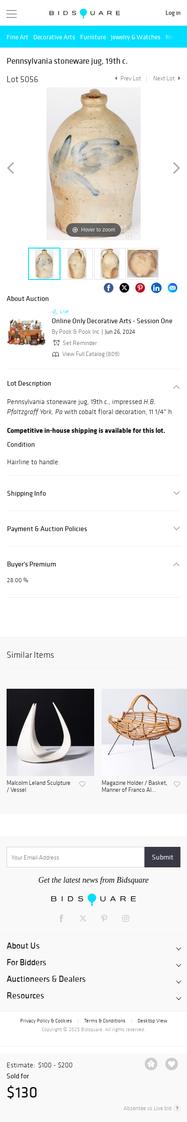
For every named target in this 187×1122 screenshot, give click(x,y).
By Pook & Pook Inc (75, 331)
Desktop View (152, 1021)
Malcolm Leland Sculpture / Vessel (39, 787)
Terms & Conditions (104, 1021)
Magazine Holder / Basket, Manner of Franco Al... (134, 787)
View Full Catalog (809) (85, 354)
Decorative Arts (54, 37)
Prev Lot (127, 78)
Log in (173, 13)
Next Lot (166, 78)
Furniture (93, 37)
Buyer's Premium (31, 564)
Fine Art (17, 37)
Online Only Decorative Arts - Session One (112, 321)
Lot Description (29, 383)
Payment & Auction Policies (47, 529)
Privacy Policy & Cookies (46, 1021)
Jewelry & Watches (136, 37)
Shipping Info (26, 493)
